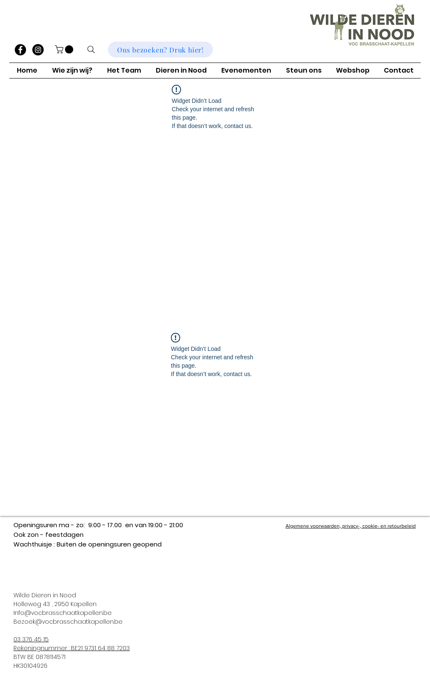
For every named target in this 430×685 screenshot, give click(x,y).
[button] (65, 49)
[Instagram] (38, 49)
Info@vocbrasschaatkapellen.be (62, 613)
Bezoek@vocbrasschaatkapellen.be (68, 621)
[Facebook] (20, 49)
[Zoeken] (91, 50)
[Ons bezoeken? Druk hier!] (160, 50)
